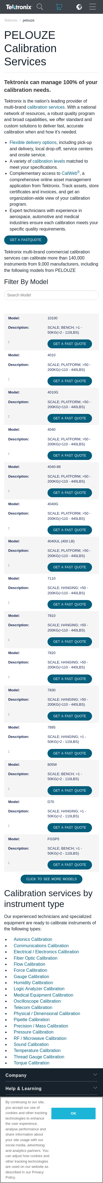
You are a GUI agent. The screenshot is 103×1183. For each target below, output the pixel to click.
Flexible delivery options (33, 142)
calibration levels (49, 161)
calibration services (46, 107)
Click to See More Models (51, 879)
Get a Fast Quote (69, 344)
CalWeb (70, 173)
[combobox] (51, 295)
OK (73, 1113)
